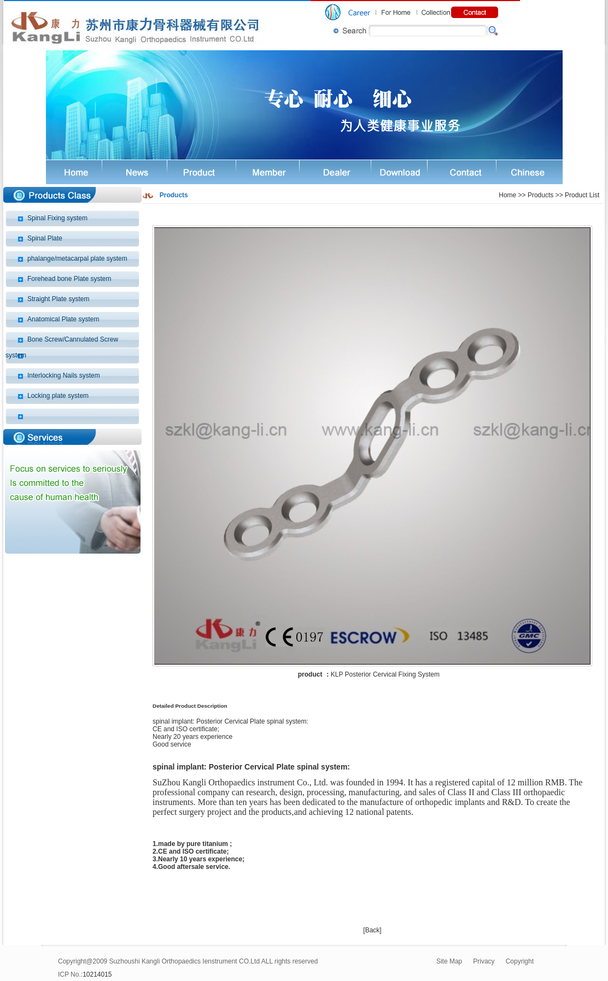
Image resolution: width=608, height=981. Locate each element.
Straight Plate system (58, 299)
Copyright (520, 961)
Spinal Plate (44, 238)
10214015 (97, 974)
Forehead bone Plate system (69, 279)
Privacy (483, 961)
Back (372, 930)
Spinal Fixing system (57, 218)
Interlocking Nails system (63, 375)
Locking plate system (58, 396)
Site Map (449, 961)
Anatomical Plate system (63, 319)
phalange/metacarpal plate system (77, 258)
